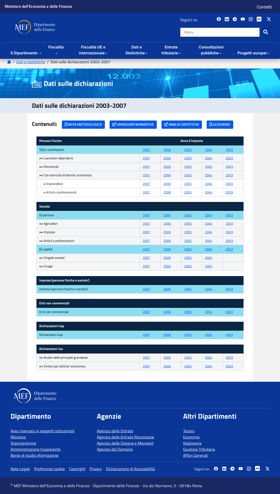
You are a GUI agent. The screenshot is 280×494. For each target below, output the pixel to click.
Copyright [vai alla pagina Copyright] (77, 469)
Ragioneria (192, 443)
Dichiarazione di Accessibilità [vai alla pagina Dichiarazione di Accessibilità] (130, 469)
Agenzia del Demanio (115, 449)
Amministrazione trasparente (36, 449)
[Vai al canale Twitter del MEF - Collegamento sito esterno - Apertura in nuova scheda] (269, 19)
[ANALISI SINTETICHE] (182, 124)
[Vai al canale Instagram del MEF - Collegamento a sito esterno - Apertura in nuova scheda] (251, 19)
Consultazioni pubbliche (211, 50)
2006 (167, 149)
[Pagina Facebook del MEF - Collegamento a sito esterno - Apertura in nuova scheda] (219, 19)
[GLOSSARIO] (220, 124)
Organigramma (23, 443)
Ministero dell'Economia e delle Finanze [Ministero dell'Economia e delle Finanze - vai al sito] (38, 6)
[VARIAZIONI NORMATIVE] (133, 124)
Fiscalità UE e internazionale (92, 50)
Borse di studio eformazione (35, 455)
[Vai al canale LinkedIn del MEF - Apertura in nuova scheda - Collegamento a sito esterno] (227, 19)
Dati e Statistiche (135, 50)
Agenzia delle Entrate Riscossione (125, 437)
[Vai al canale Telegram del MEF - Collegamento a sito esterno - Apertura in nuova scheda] (235, 19)
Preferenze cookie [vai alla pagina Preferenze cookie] (49, 469)
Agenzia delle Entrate (115, 431)
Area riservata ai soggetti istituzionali (43, 431)
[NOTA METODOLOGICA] (83, 124)
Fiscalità (56, 47)
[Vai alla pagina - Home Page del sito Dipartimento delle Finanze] (9, 62)
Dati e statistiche (30, 62)
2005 (188, 149)
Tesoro (188, 431)
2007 (146, 149)
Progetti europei (252, 53)
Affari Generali (195, 455)
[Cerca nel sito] (220, 32)
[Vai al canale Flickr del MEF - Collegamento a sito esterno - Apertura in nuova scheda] (260, 19)
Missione (18, 437)
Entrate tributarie (170, 50)
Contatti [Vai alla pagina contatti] (264, 6)
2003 (229, 149)
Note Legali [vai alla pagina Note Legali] (20, 469)
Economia (191, 437)
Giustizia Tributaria (199, 449)
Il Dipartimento (25, 53)
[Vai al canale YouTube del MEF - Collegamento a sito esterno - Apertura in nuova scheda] (243, 19)
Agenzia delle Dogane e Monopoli (125, 443)
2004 (208, 149)
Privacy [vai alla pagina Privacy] (96, 469)
